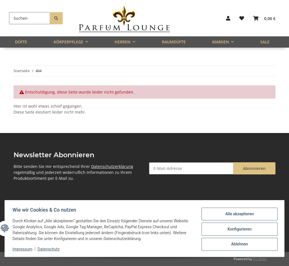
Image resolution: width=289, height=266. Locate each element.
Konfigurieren (238, 229)
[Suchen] (29, 18)
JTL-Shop (259, 258)
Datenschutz (50, 249)
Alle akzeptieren (238, 214)
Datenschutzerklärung (112, 166)
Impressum (24, 249)
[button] (228, 18)
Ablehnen (238, 243)
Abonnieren (254, 168)
